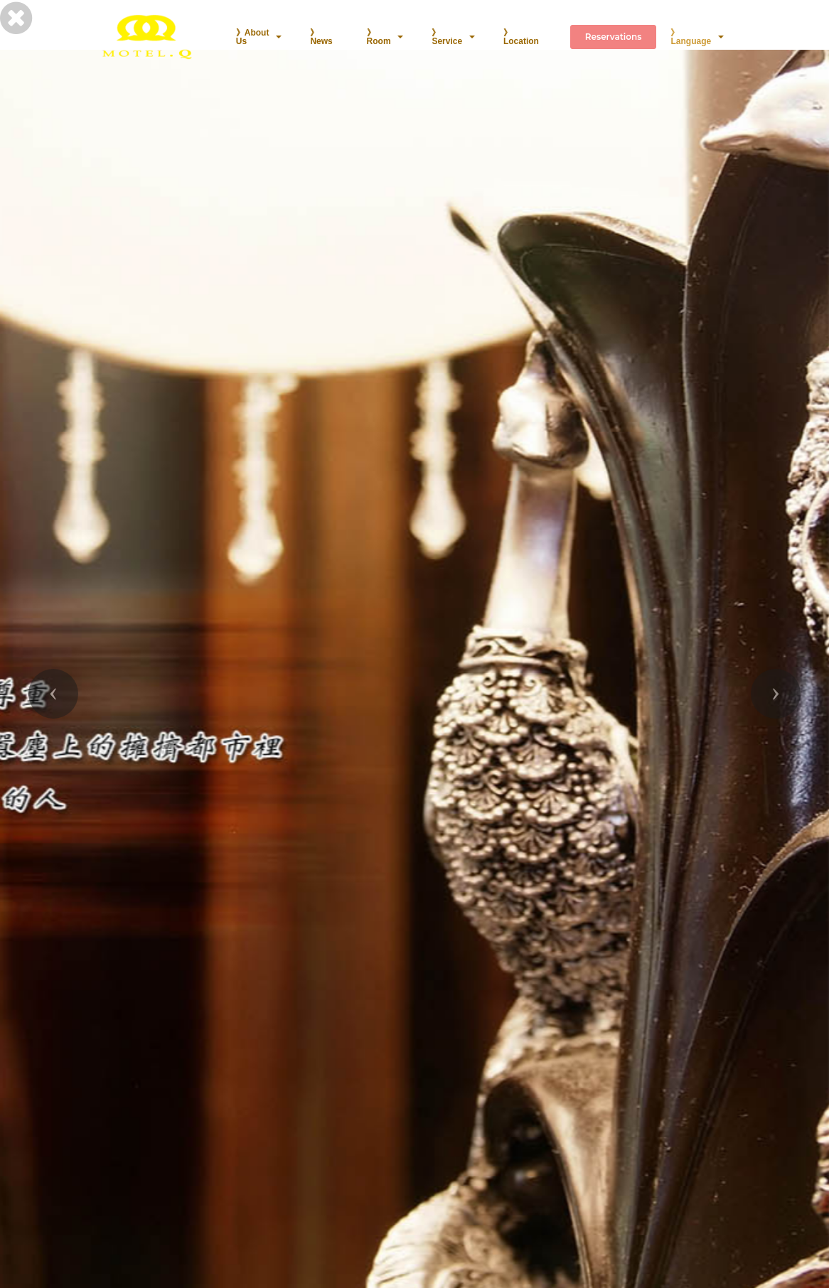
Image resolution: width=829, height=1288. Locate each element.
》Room (379, 36)
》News (321, 36)
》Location (521, 36)
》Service (447, 36)
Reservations (613, 36)
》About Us (252, 36)
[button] (53, 694)
